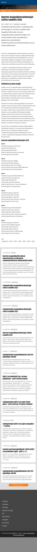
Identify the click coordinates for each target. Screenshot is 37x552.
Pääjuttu (13, 252)
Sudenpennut (5, 241)
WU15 (15, 241)
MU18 (28, 241)
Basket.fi (4, 10)
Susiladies (5, 504)
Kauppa (4, 526)
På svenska (5, 523)
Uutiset (9, 10)
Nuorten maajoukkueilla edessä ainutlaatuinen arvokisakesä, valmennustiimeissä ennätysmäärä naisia (17, 258)
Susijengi (5, 501)
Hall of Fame (6, 516)
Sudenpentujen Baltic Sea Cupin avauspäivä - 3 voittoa (18, 425)
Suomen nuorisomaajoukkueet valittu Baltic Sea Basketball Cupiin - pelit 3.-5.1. (18, 450)
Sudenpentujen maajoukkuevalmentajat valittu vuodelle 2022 (17, 310)
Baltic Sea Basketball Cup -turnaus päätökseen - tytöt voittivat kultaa (15, 377)
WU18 (33, 241)
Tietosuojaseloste (18, 535)
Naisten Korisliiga (7, 510)
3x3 (3, 513)
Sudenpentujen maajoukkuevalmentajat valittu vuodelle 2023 (17, 286)
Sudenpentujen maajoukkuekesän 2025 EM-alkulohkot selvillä (18, 472)
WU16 (24, 241)
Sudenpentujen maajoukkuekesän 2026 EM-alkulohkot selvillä (18, 355)
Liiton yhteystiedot (29, 533)
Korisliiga (5, 507)
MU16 (19, 241)
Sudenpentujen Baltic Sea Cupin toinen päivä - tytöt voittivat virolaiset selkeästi (17, 403)
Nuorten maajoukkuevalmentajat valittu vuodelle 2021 (17, 334)
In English (5, 520)
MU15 (11, 241)
